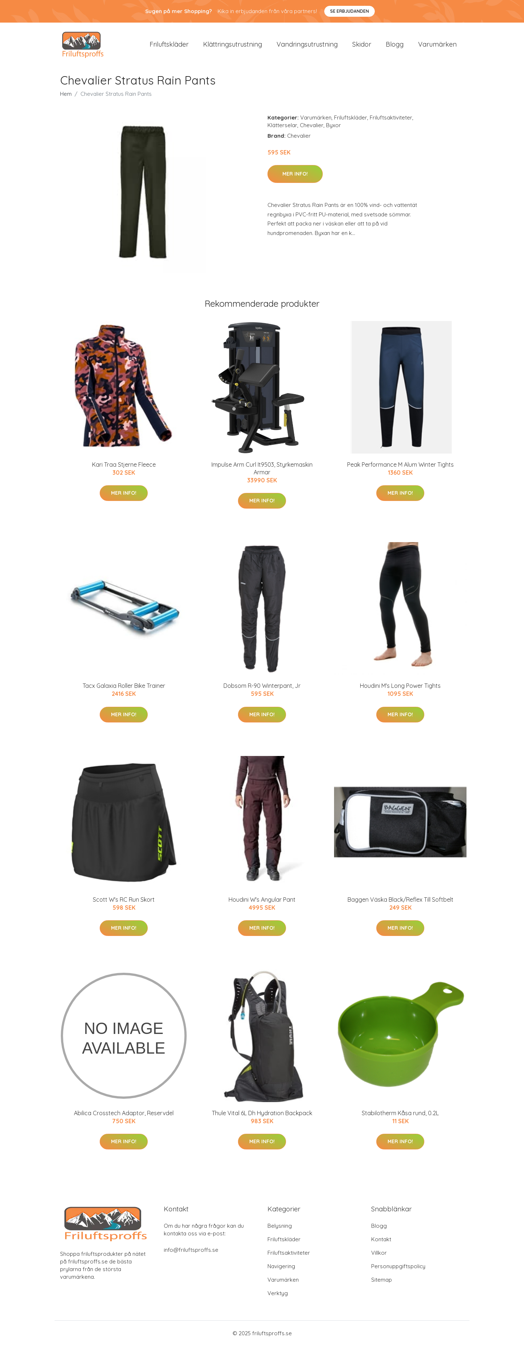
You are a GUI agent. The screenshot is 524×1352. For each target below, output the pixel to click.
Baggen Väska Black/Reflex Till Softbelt (400, 905)
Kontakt (381, 1245)
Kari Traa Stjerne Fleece (124, 470)
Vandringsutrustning (307, 47)
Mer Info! (295, 180)
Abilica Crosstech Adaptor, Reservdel (124, 1119)
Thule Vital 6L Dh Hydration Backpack (262, 1119)
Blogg (395, 47)
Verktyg (277, 1299)
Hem (66, 100)
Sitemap (381, 1285)
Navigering (281, 1272)
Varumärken (437, 47)
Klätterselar (282, 131)
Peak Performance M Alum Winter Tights (400, 470)
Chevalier (311, 131)
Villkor (379, 1258)
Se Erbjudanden (349, 11)
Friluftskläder (169, 47)
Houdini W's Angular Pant (262, 905)
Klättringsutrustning (232, 47)
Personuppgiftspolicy (398, 1272)
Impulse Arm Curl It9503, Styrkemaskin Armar (262, 474)
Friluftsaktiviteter (391, 123)
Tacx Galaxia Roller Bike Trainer (124, 691)
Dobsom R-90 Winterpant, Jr (262, 691)
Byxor (333, 131)
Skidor (361, 47)
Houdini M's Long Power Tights (400, 691)
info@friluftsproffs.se (191, 1256)
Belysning (279, 1231)
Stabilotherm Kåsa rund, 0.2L (400, 1119)
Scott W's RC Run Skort (124, 905)
